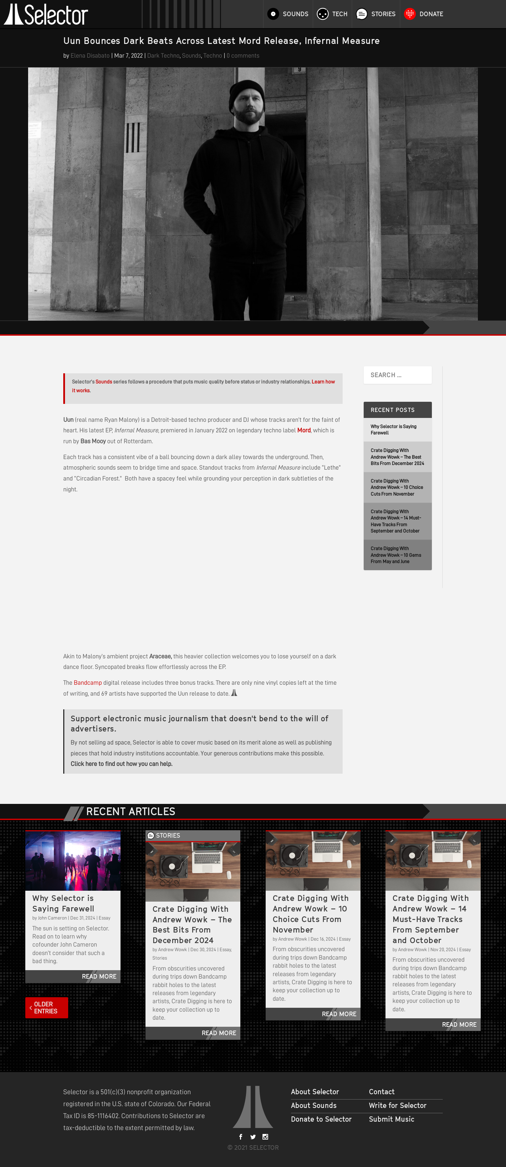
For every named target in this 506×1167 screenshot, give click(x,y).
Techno (212, 55)
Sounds (296, 14)
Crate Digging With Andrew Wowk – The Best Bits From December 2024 (397, 457)
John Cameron (52, 917)
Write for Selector (398, 1105)
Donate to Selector (321, 1119)
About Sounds (314, 1105)
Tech (340, 14)
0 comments (243, 55)
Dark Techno (163, 55)
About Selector (315, 1092)
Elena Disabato (90, 55)
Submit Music (391, 1119)
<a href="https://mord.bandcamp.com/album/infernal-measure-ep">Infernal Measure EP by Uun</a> (133, 571)
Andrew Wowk (172, 949)
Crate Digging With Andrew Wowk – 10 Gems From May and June (396, 555)
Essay (104, 917)
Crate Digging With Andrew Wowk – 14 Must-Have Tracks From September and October (431, 919)
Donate (431, 14)
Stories (383, 14)
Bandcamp (88, 682)
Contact (382, 1092)
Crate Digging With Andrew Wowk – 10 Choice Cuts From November (397, 487)
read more (99, 976)
